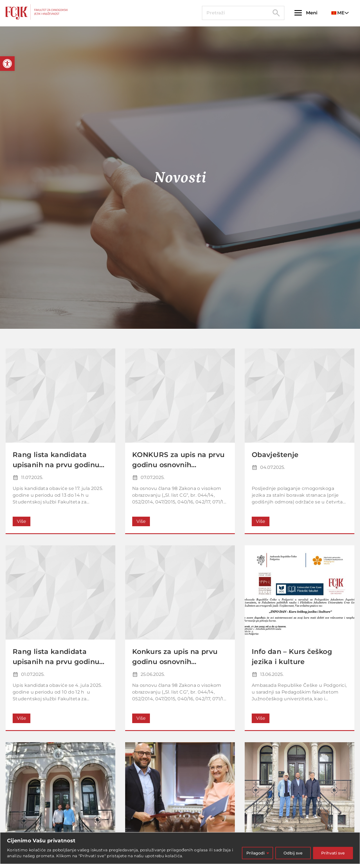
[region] (180, 848)
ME (338, 12)
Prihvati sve (333, 853)
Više (21, 521)
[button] (7, 63)
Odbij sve (293, 853)
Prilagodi (255, 853)
